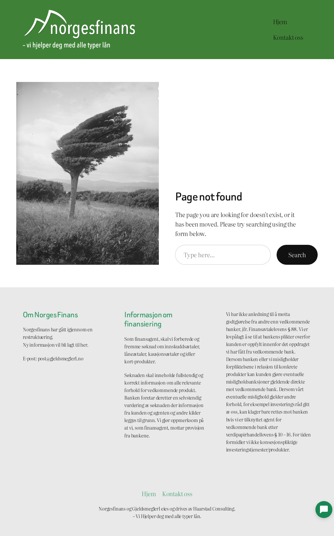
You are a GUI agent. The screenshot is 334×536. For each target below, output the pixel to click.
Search (297, 254)
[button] (323, 509)
